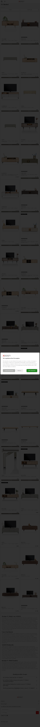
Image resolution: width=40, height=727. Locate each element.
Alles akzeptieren (31, 370)
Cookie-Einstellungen (9, 370)
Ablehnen (19, 370)
